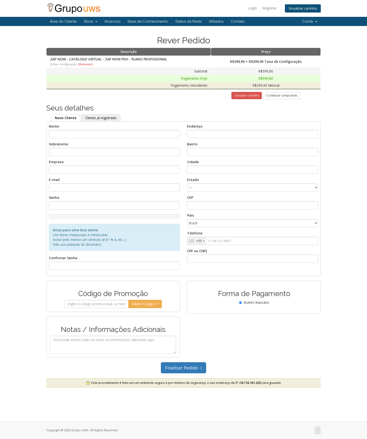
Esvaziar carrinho (246, 95)
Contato (238, 21)
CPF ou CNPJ (197, 251)
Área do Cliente (63, 21)
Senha (54, 197)
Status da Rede (188, 21)
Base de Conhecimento (148, 21)
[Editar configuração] (64, 64)
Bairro (192, 144)
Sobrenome (58, 144)
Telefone (194, 233)
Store (90, 21)
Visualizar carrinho (303, 8)
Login (252, 8)
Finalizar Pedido (183, 368)
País (190, 215)
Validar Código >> (145, 304)
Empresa (56, 162)
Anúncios (112, 21)
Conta (309, 21)
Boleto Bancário (254, 302)
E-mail (54, 179)
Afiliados (216, 21)
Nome (54, 126)
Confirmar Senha (63, 258)
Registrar (269, 8)
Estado (193, 179)
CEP (190, 197)
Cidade (193, 162)
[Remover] (86, 64)
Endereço (195, 126)
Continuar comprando (281, 95)
